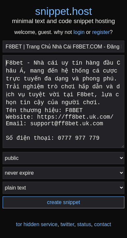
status (84, 224)
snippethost (63, 11)
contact (102, 224)
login (79, 32)
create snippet (63, 202)
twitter (67, 224)
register (101, 32)
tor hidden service (36, 224)
